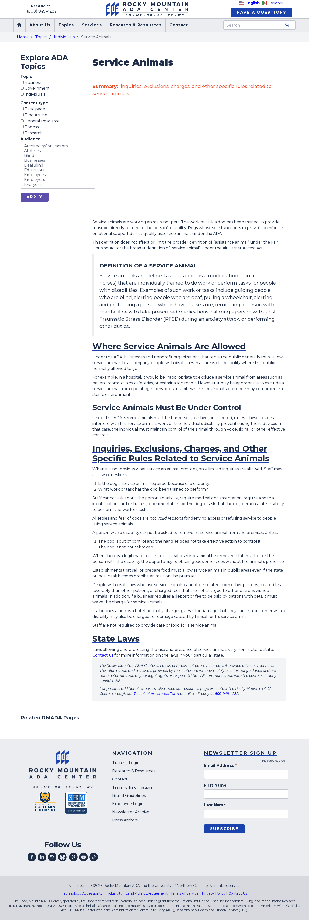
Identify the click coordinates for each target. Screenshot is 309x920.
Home (23, 37)
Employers (58, 180)
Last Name (215, 805)
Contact (120, 779)
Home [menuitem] (19, 25)
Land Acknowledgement (147, 894)
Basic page (33, 109)
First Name (215, 785)
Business (31, 82)
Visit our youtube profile (83, 857)
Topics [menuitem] (66, 25)
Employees (58, 175)
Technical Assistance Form (156, 694)
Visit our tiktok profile (93, 857)
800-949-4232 (226, 694)
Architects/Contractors (58, 146)
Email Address (220, 766)
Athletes (58, 151)
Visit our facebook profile (32, 857)
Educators (58, 170)
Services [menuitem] (92, 25)
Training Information (132, 788)
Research (32, 133)
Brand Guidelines (129, 796)
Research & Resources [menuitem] (136, 25)
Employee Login (128, 804)
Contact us (102, 655)
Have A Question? (261, 12)
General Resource (40, 121)
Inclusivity (114, 894)
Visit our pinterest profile (73, 857)
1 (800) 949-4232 (40, 11)
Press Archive (125, 820)
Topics (41, 37)
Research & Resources (133, 771)
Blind (58, 156)
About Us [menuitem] (39, 25)
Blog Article (34, 115)
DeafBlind (58, 165)
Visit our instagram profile (52, 857)
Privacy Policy (213, 894)
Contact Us (237, 894)
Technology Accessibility (82, 894)
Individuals (64, 37)
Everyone (58, 185)
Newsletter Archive (130, 812)
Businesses (58, 161)
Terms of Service (185, 894)
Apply (34, 197)
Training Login (126, 763)
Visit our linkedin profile (42, 857)
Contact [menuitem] (178, 25)
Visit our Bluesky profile (62, 857)
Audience (31, 139)
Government (35, 89)
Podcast (30, 127)
